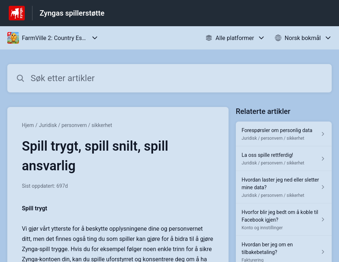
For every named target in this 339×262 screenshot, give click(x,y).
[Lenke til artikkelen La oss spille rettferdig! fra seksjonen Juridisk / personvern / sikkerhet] (284, 158)
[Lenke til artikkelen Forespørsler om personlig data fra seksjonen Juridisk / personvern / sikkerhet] (284, 134)
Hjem (28, 125)
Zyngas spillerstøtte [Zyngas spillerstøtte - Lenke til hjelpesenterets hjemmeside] (72, 13)
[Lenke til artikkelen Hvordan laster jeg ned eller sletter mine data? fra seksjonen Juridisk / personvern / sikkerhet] (284, 187)
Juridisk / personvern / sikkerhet (75, 125)
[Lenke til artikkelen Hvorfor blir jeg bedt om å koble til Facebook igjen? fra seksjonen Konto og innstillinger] (284, 219)
